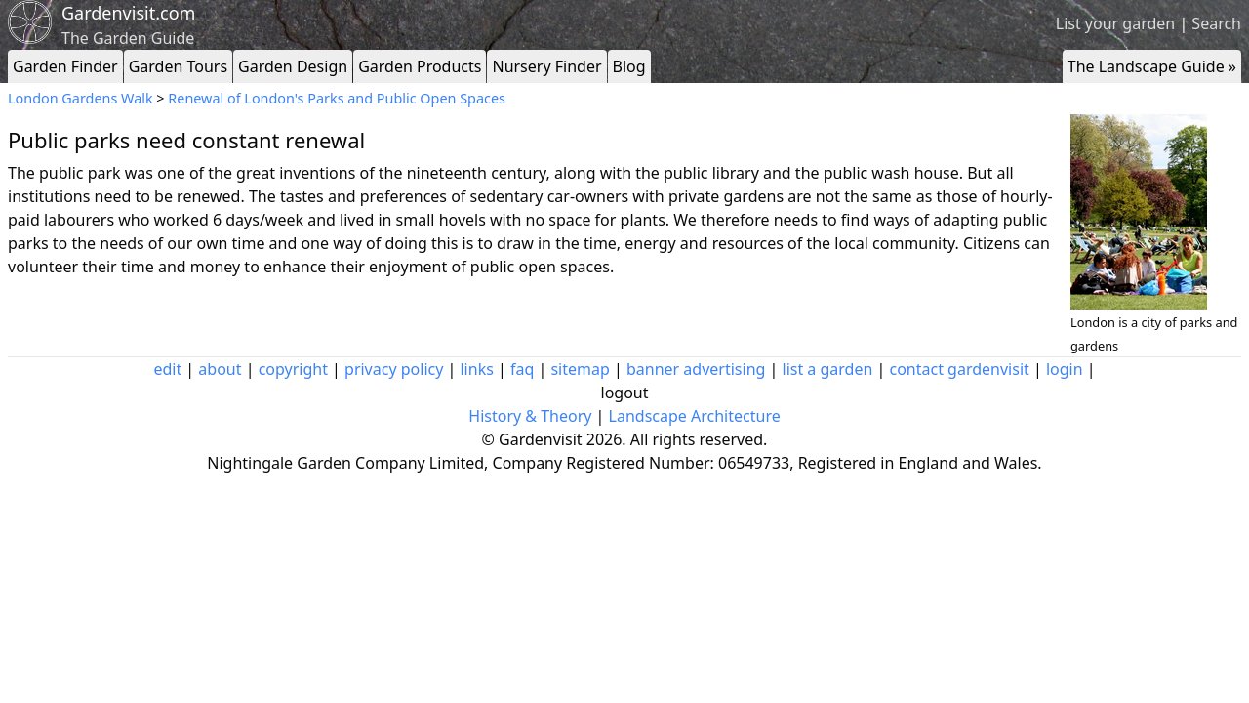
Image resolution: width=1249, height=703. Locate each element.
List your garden (1115, 23)
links (476, 369)
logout (625, 392)
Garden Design (292, 66)
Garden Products (419, 66)
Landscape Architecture (695, 416)
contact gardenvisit (959, 369)
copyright (293, 369)
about (219, 369)
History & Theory (529, 416)
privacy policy (393, 369)
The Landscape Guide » (1152, 66)
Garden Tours (178, 66)
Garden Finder (65, 66)
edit (167, 369)
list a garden (828, 369)
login (1064, 369)
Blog (629, 66)
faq (522, 369)
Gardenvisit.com (128, 12)
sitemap (579, 369)
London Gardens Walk (80, 98)
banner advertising (695, 369)
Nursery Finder (546, 66)
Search (1216, 23)
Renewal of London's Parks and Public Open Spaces (336, 98)
